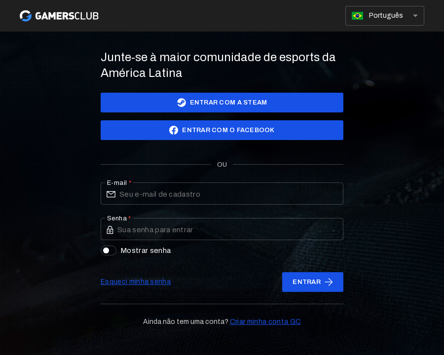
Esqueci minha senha (136, 281)
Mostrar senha (136, 250)
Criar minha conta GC (265, 321)
